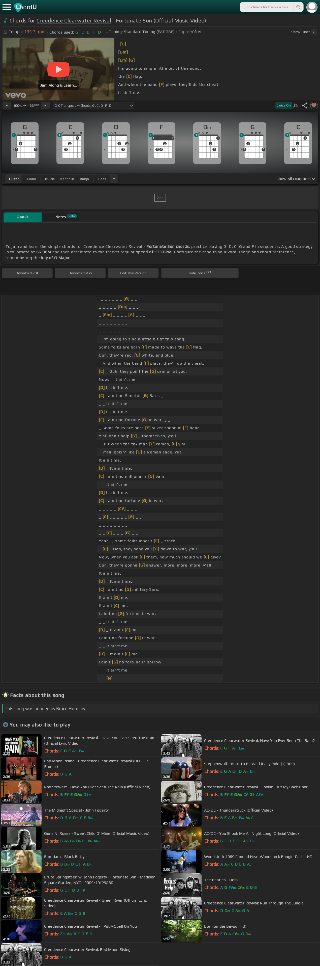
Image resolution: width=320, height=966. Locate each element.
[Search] (298, 7)
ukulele (49, 179)
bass (102, 179)
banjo (84, 179)
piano (31, 179)
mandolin (66, 179)
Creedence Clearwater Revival (74, 20)
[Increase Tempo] (45, 105)
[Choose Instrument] (114, 179)
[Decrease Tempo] (7, 105)
